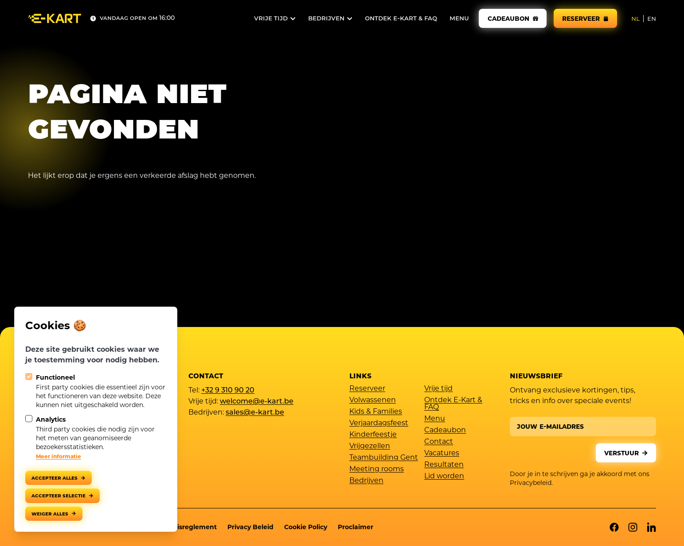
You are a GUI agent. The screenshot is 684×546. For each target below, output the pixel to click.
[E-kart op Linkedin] (651, 527)
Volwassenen (372, 400)
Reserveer (367, 388)
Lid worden (444, 476)
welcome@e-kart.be (256, 402)
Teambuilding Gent (383, 457)
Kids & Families (375, 411)
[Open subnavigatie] (275, 18)
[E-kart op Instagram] (632, 527)
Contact (438, 442)
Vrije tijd (438, 388)
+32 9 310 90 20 (227, 391)
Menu (434, 419)
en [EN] (651, 18)
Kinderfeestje (373, 434)
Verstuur (621, 453)
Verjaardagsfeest (378, 423)
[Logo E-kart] (54, 18)
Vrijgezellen (369, 446)
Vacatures (441, 453)
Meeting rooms (376, 469)
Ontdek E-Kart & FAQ (453, 404)
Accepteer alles (54, 477)
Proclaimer (355, 527)
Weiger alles (49, 513)
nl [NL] (635, 18)
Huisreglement (192, 527)
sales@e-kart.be (255, 413)
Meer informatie (58, 456)
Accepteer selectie (58, 495)
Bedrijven (366, 480)
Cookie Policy (305, 527)
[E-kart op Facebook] (614, 527)
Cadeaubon (445, 430)
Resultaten (444, 465)
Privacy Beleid (250, 527)
